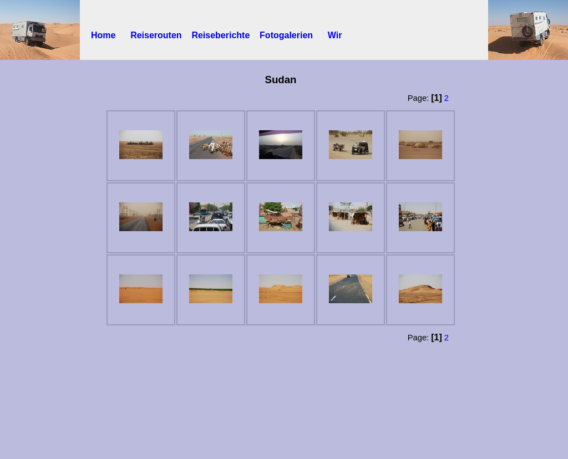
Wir (332, 35)
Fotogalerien (291, 35)
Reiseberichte (225, 35)
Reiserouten (160, 35)
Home (110, 35)
